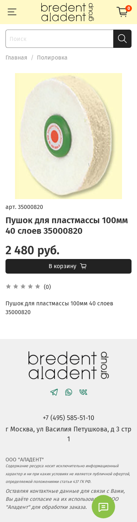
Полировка (52, 57)
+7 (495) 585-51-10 (68, 418)
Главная (16, 57)
